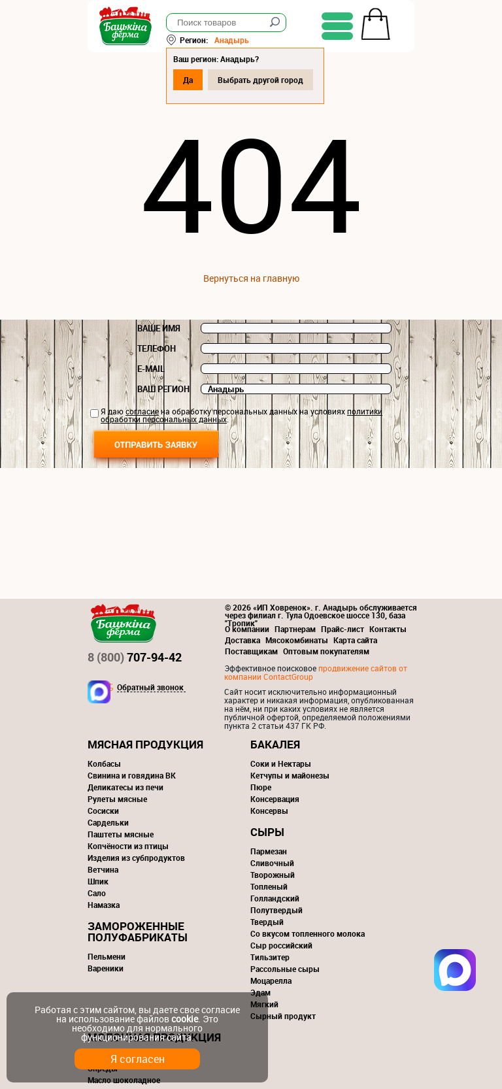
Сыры (267, 831)
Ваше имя (158, 328)
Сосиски (103, 810)
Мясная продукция (145, 744)
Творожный (272, 874)
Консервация (274, 799)
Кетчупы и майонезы (289, 775)
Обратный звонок (150, 687)
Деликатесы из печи (125, 787)
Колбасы (104, 763)
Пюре (260, 787)
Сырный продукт (283, 1016)
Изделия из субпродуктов (136, 857)
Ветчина (103, 869)
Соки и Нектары (280, 763)
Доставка (242, 640)
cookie (184, 1019)
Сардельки (108, 822)
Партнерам (295, 629)
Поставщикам (251, 651)
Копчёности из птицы (128, 846)
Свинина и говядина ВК (132, 775)
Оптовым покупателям (326, 651)
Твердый (267, 921)
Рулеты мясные (117, 799)
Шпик (98, 881)
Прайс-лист (342, 629)
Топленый (269, 886)
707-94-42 (135, 657)
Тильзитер (270, 957)
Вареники (106, 968)
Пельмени (107, 956)
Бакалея (275, 744)
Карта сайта (355, 640)
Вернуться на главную (251, 278)
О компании (247, 629)
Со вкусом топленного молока (307, 933)
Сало (97, 893)
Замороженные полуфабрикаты (138, 931)
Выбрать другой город (260, 80)
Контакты (388, 629)
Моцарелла (271, 980)
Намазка (104, 904)
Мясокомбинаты (296, 640)
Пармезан (268, 851)
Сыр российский (281, 945)
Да (188, 80)
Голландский (274, 898)
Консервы (269, 810)
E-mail (151, 369)
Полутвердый (276, 910)
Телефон (156, 348)
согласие (142, 411)
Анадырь (231, 40)
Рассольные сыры (285, 968)
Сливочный (272, 863)
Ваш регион (163, 389)
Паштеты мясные (121, 834)
